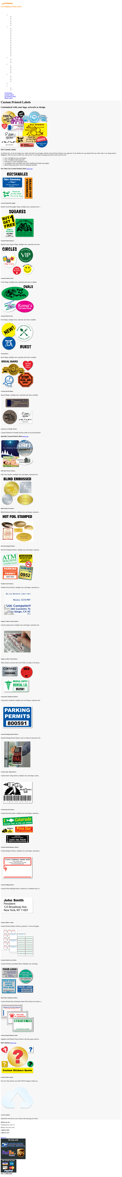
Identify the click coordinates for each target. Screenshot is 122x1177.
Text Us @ (7, 1135)
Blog (13, 67)
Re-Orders (11, 83)
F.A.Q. (14, 73)
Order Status (16, 78)
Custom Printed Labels (19, 18)
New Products (16, 21)
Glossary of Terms (17, 71)
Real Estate (15, 49)
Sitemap (14, 81)
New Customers (17, 90)
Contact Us (11, 74)
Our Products (12, 15)
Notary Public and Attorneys (20, 37)
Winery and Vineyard (18, 33)
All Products (8, 93)
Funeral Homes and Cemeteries (21, 54)
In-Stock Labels (17, 16)
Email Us (3, 1137)
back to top (30, 168)
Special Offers (16, 25)
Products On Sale (17, 20)
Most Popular (16, 23)
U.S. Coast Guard (17, 50)
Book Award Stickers (18, 56)
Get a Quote (15, 61)
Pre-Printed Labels (10, 96)
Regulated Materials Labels (20, 52)
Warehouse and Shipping (19, 40)
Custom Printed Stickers (19, 42)
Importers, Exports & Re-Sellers (22, 35)
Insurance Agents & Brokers (20, 32)
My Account (12, 84)
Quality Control (17, 30)
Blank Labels (9, 98)
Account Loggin (17, 88)
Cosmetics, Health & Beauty (20, 38)
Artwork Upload (17, 62)
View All (15, 28)
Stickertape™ (16, 47)
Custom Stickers (13, 57)
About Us (11, 64)
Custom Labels (9, 94)
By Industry (12, 27)
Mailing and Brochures (19, 45)
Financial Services (17, 44)
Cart (9, 86)
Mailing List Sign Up (18, 79)
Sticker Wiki (16, 69)
